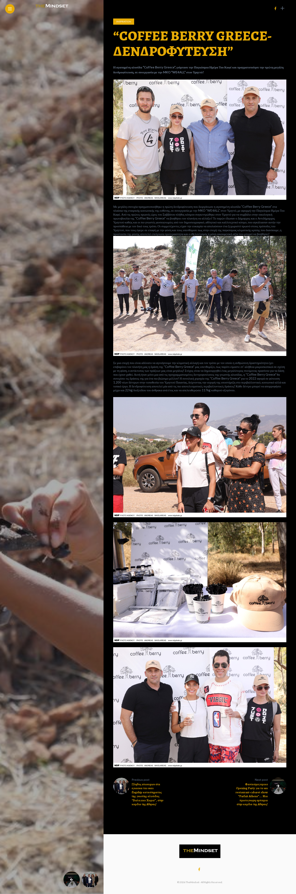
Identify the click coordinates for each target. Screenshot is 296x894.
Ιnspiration (123, 21)
